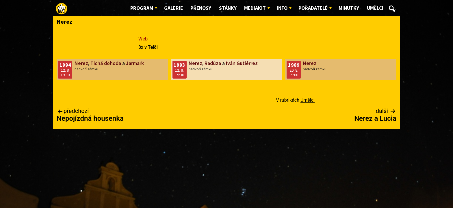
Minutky (349, 8)
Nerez (81, 63)
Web (143, 38)
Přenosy (200, 8)
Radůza (213, 63)
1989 (294, 65)
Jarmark (135, 63)
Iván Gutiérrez (242, 63)
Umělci (375, 8)
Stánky (228, 8)
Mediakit (255, 8)
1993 (179, 65)
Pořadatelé (313, 8)
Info (282, 8)
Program (141, 8)
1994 (65, 65)
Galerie (173, 8)
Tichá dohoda (105, 63)
